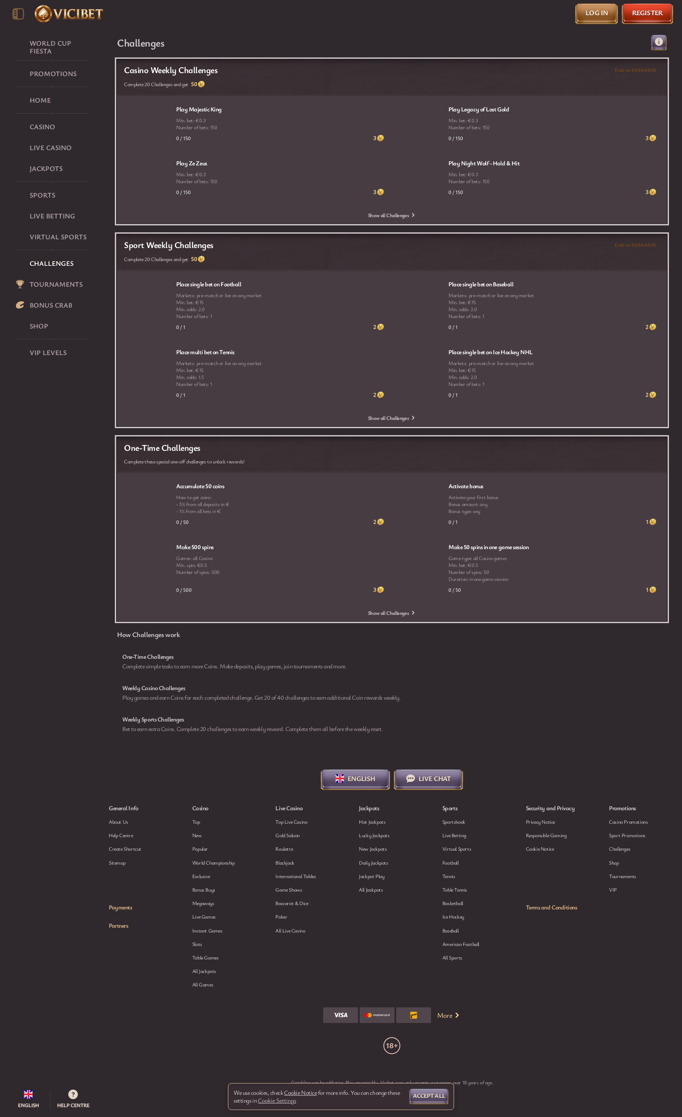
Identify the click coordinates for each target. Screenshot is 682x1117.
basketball (452, 902)
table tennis (454, 889)
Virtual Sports (456, 848)
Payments (120, 907)
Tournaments (622, 875)
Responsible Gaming (546, 835)
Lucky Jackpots (374, 835)
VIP (613, 889)
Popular (200, 848)
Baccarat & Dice (291, 902)
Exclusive (201, 875)
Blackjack (284, 862)
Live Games (204, 916)
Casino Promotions (628, 821)
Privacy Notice (540, 821)
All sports (452, 957)
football (450, 862)
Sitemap (117, 862)
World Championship (213, 862)
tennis (448, 875)
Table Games (205, 957)
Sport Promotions (627, 835)
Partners (118, 925)
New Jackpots (373, 848)
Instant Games (207, 930)
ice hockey (453, 916)
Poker (281, 916)
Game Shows (288, 889)
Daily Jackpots (373, 862)
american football (460, 943)
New (197, 835)
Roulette (284, 848)
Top (196, 821)
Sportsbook (453, 821)
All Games (202, 984)
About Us (118, 821)
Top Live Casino (291, 821)
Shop (613, 862)
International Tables (295, 875)
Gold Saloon (287, 835)
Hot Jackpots (372, 821)
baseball (450, 930)
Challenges (619, 848)
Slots (197, 943)
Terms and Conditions (551, 907)
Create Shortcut (125, 848)
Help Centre (121, 835)
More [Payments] (449, 1015)
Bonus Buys (203, 889)
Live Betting (454, 835)
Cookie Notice (540, 848)
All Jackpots (204, 970)
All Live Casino (290, 930)
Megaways (203, 902)
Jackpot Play (371, 875)
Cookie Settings (277, 1100)
